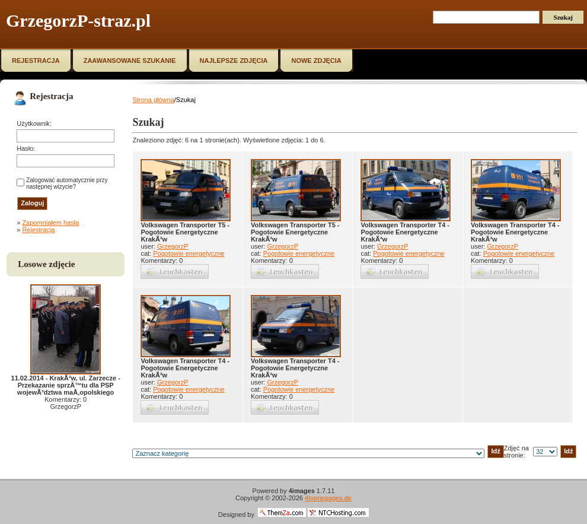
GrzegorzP (173, 246)
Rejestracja (38, 229)
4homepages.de (328, 497)
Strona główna (153, 99)
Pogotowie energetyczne (188, 253)
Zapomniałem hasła (50, 222)
